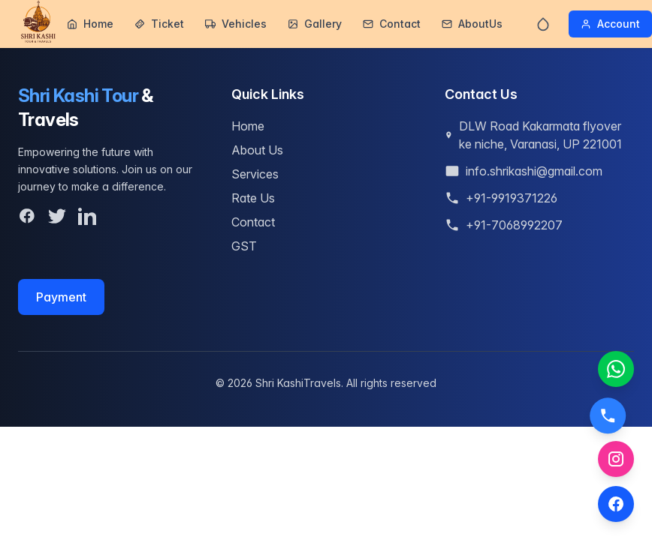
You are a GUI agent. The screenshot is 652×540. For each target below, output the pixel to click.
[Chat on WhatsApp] (616, 369)
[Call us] (608, 412)
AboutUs (472, 23)
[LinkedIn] (87, 216)
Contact (392, 23)
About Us (257, 150)
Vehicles (236, 23)
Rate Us (253, 198)
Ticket (159, 23)
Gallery (315, 23)
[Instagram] (616, 459)
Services (255, 174)
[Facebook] (27, 216)
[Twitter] (57, 216)
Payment (61, 300)
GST (244, 246)
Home (90, 23)
